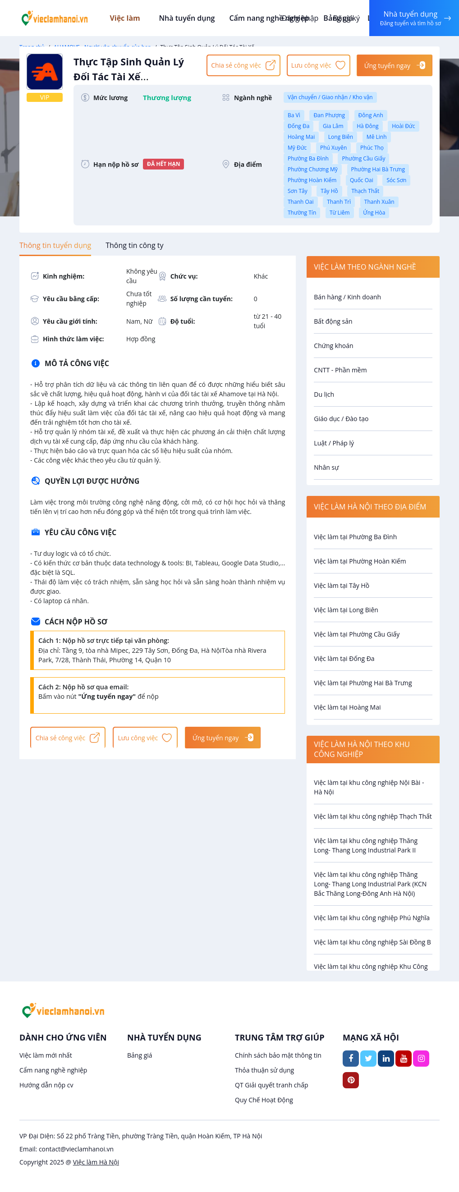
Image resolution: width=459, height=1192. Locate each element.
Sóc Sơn (396, 180)
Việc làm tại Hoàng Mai (347, 707)
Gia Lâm (333, 126)
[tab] (55, 245)
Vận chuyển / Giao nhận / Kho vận (330, 97)
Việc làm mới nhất (45, 1055)
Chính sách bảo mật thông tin (278, 1055)
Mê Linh (377, 137)
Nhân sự (326, 467)
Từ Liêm (340, 212)
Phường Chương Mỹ (313, 169)
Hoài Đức (403, 126)
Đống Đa (298, 126)
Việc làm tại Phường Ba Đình (355, 536)
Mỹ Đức (297, 147)
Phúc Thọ (372, 147)
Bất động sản (333, 321)
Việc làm (132, 18)
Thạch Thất (365, 191)
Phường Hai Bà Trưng (378, 169)
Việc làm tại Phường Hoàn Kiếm (360, 561)
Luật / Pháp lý (334, 443)
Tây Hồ (329, 191)
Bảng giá (139, 1055)
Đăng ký (344, 18)
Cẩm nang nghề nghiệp (269, 18)
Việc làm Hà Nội (96, 1162)
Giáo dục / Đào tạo (341, 418)
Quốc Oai (361, 180)
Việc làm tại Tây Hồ (341, 585)
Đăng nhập (298, 18)
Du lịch (324, 394)
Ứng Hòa (374, 212)
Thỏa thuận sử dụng (264, 1070)
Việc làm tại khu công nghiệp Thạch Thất (373, 816)
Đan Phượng (329, 115)
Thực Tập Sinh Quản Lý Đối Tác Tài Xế (135, 74)
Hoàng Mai (301, 137)
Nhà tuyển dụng (189, 18)
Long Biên (340, 137)
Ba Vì (294, 115)
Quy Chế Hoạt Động (264, 1100)
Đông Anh (370, 115)
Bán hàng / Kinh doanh (347, 297)
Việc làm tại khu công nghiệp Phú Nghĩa (372, 917)
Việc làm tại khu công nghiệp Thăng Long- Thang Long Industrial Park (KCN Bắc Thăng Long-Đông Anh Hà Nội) (370, 884)
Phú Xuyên (333, 147)
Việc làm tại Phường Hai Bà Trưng (363, 683)
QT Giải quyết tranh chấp (271, 1085)
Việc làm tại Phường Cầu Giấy (356, 634)
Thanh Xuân (379, 202)
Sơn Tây (298, 191)
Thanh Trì (339, 202)
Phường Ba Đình (308, 158)
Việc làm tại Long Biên (346, 609)
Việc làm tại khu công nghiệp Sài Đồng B (372, 942)
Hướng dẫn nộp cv (46, 1085)
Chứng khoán (333, 345)
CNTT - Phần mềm (340, 370)
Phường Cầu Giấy (363, 158)
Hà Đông (367, 126)
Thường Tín (302, 212)
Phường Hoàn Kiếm (312, 180)
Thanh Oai (301, 202)
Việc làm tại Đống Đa (344, 658)
